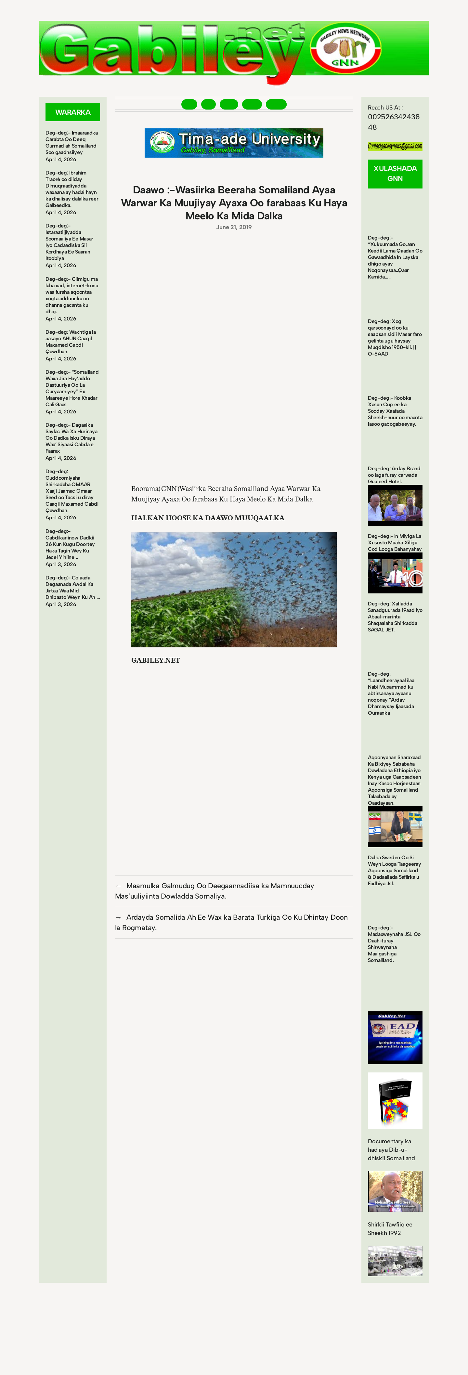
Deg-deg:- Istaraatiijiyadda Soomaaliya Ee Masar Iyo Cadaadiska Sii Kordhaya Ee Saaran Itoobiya (69, 242)
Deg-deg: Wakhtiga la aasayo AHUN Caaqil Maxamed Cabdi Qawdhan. (71, 342)
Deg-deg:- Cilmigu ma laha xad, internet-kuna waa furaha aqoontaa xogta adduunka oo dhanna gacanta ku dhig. (72, 295)
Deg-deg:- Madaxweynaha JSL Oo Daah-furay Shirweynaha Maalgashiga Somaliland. (394, 944)
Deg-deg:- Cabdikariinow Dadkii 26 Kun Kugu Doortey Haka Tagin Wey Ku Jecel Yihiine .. (70, 544)
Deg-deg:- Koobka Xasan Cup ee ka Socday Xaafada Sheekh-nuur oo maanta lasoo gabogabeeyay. (395, 411)
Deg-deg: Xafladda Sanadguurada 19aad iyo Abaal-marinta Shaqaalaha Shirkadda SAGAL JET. (395, 617)
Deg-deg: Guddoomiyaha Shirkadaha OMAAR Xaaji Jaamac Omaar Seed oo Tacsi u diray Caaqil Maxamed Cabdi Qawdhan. (72, 490)
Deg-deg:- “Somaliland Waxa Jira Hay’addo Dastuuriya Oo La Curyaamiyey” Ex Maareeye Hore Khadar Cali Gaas (72, 388)
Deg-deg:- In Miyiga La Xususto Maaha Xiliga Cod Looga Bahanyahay (395, 542)
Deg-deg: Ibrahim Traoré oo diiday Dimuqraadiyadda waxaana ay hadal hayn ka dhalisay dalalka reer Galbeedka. (72, 189)
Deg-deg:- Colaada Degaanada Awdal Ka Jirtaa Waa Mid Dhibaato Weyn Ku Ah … (73, 587)
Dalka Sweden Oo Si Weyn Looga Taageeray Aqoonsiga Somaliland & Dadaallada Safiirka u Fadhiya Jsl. (394, 870)
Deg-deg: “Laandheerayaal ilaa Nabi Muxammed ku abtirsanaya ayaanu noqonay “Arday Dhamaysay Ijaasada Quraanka (391, 693)
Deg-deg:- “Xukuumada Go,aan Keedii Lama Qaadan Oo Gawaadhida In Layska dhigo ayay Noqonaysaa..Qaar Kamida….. (395, 257)
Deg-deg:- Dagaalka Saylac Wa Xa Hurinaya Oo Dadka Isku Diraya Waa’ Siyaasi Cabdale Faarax (71, 438)
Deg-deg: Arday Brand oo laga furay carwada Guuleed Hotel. (394, 475)
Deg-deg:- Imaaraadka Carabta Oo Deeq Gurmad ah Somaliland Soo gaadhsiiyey (72, 142)
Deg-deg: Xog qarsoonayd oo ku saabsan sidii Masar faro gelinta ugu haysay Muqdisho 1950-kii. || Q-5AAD (395, 337)
